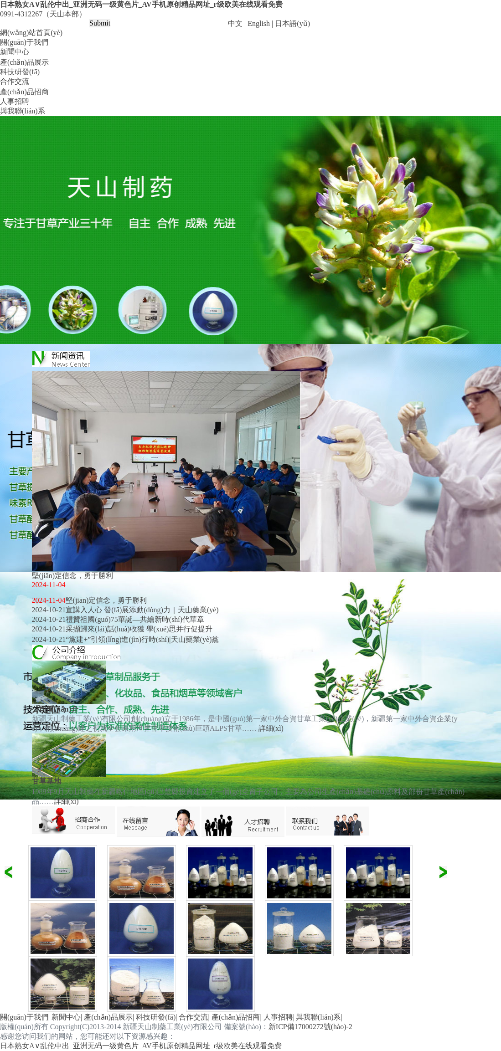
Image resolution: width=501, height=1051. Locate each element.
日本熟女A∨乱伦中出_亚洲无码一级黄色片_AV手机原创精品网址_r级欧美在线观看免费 (141, 4)
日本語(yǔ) (292, 23)
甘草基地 (46, 781)
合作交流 (14, 81)
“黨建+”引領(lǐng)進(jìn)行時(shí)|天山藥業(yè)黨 (142, 639)
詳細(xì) (271, 728)
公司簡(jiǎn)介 (55, 709)
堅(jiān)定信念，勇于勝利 (106, 600)
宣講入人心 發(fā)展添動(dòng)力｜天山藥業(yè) (142, 610)
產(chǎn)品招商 (24, 92)
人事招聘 (14, 101)
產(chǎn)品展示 (24, 62)
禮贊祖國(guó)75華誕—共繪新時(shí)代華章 (135, 619)
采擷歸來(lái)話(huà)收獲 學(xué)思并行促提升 (139, 629)
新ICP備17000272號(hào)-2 (310, 1026)
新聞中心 (14, 52)
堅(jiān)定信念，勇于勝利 (73, 575)
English (259, 23)
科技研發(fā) (20, 72)
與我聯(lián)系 (22, 111)
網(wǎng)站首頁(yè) (31, 32)
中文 (235, 23)
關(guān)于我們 (24, 42)
